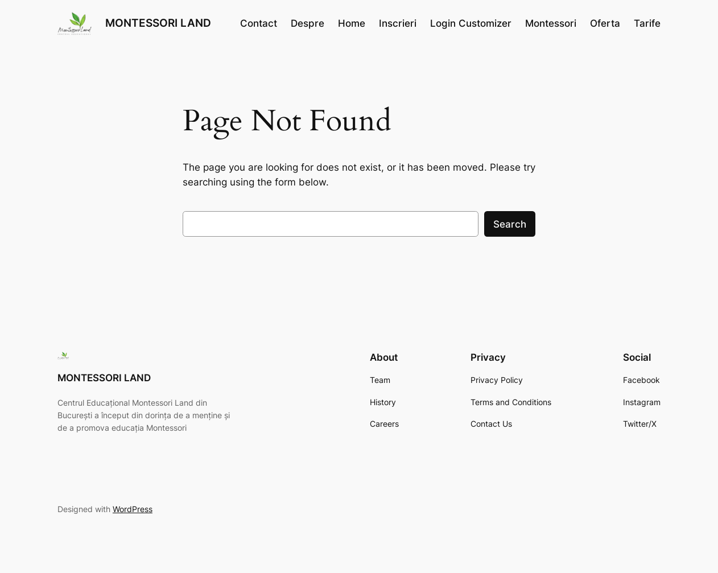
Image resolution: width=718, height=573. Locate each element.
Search (509, 224)
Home (351, 23)
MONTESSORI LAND (158, 23)
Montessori (550, 23)
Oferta (605, 23)
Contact (258, 23)
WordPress (132, 509)
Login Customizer (470, 23)
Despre (307, 23)
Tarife (647, 23)
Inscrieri (397, 23)
